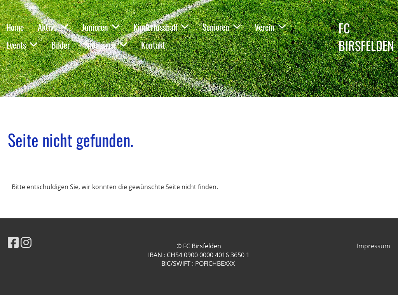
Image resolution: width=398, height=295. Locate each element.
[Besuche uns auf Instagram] (26, 242)
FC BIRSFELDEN (366, 36)
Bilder (60, 45)
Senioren (221, 27)
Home (15, 27)
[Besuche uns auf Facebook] (13, 242)
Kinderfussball (161, 27)
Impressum (373, 246)
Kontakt (153, 45)
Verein (270, 27)
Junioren (100, 27)
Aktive (53, 27)
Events (21, 45)
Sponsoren (105, 45)
